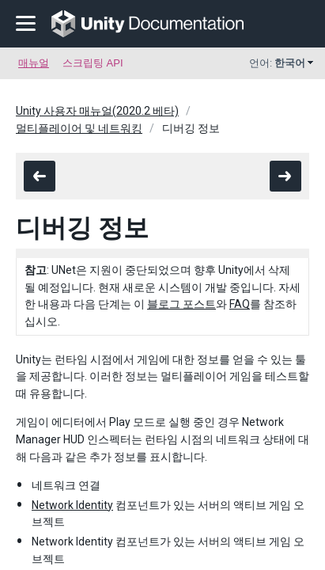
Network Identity (72, 505)
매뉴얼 (33, 63)
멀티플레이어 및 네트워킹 (79, 128)
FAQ (239, 304)
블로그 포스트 (181, 304)
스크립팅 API (92, 63)
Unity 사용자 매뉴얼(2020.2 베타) (97, 110)
